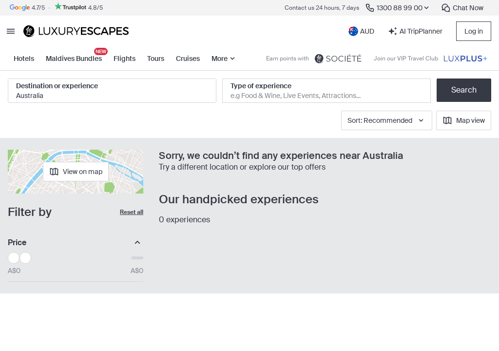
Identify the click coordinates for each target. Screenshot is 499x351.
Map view (463, 120)
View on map (75, 171)
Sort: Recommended (386, 120)
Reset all (131, 212)
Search (464, 90)
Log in (473, 31)
